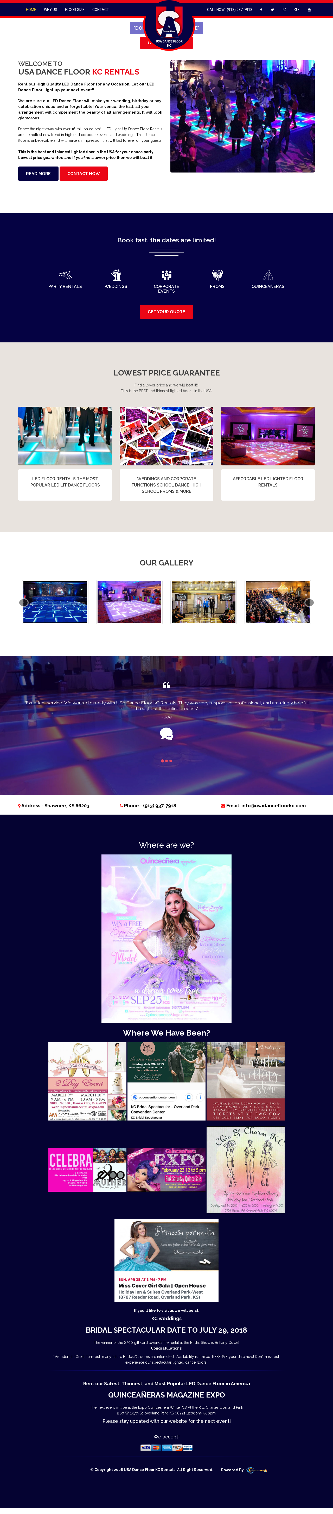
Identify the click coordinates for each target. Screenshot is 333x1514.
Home (31, 10)
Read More (38, 173)
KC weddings (166, 1318)
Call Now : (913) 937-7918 (229, 10)
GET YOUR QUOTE (166, 311)
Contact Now (83, 173)
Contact (100, 10)
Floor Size (75, 10)
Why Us (50, 10)
